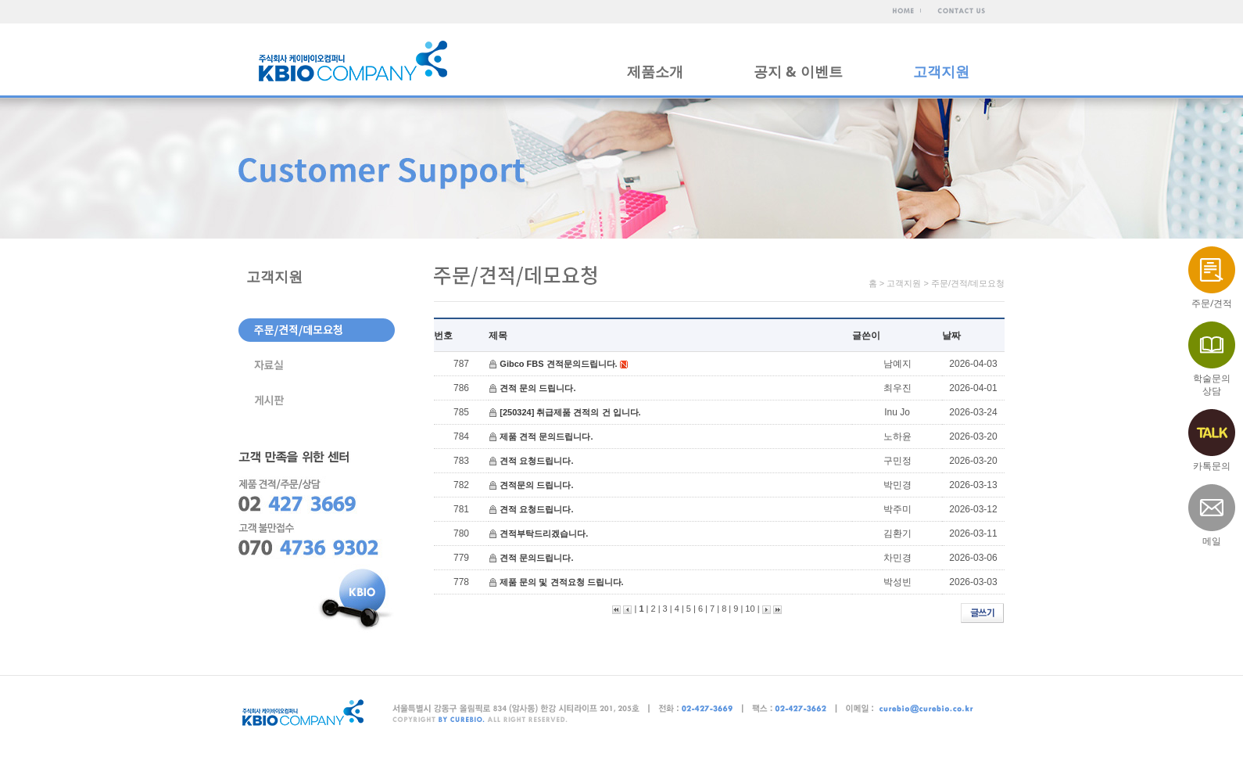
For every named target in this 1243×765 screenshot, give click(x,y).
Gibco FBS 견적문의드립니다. (558, 363)
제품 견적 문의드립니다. (546, 436)
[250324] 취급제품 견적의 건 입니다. (570, 412)
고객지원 (941, 71)
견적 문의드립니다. (536, 557)
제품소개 (655, 71)
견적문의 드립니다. (536, 485)
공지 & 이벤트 (798, 71)
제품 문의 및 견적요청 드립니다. (561, 582)
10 (749, 608)
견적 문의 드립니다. (537, 388)
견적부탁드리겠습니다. (544, 533)
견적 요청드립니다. (536, 460)
